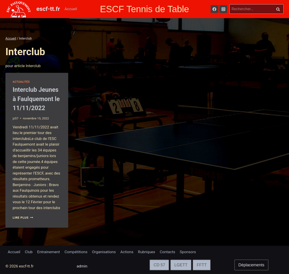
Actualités (21, 81)
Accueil (71, 9)
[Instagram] (223, 9)
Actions (126, 252)
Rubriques (146, 252)
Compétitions (76, 252)
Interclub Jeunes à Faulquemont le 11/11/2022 (36, 99)
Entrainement (48, 252)
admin (82, 266)
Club (29, 252)
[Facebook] (214, 9)
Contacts (167, 252)
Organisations (104, 252)
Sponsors (188, 252)
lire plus (23, 217)
